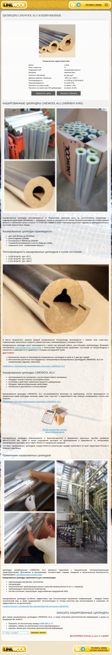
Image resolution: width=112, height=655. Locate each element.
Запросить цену (43, 93)
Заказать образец (68, 93)
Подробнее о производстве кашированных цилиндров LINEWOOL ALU (34, 366)
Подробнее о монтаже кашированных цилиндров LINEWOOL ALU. (32, 402)
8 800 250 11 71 (46, 623)
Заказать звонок (38, 632)
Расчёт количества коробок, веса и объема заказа (55, 418)
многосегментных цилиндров (28, 347)
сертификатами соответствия (29, 575)
